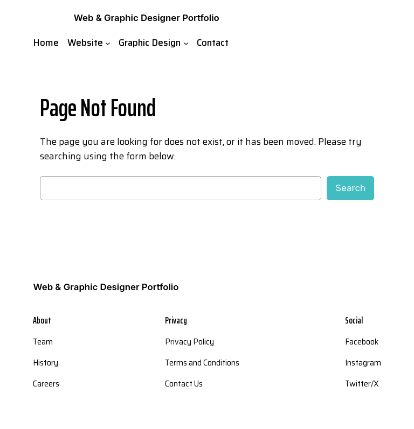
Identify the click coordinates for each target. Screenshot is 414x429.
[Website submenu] (108, 42)
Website (85, 43)
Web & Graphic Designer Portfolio (146, 17)
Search (350, 187)
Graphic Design (150, 43)
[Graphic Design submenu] (186, 42)
